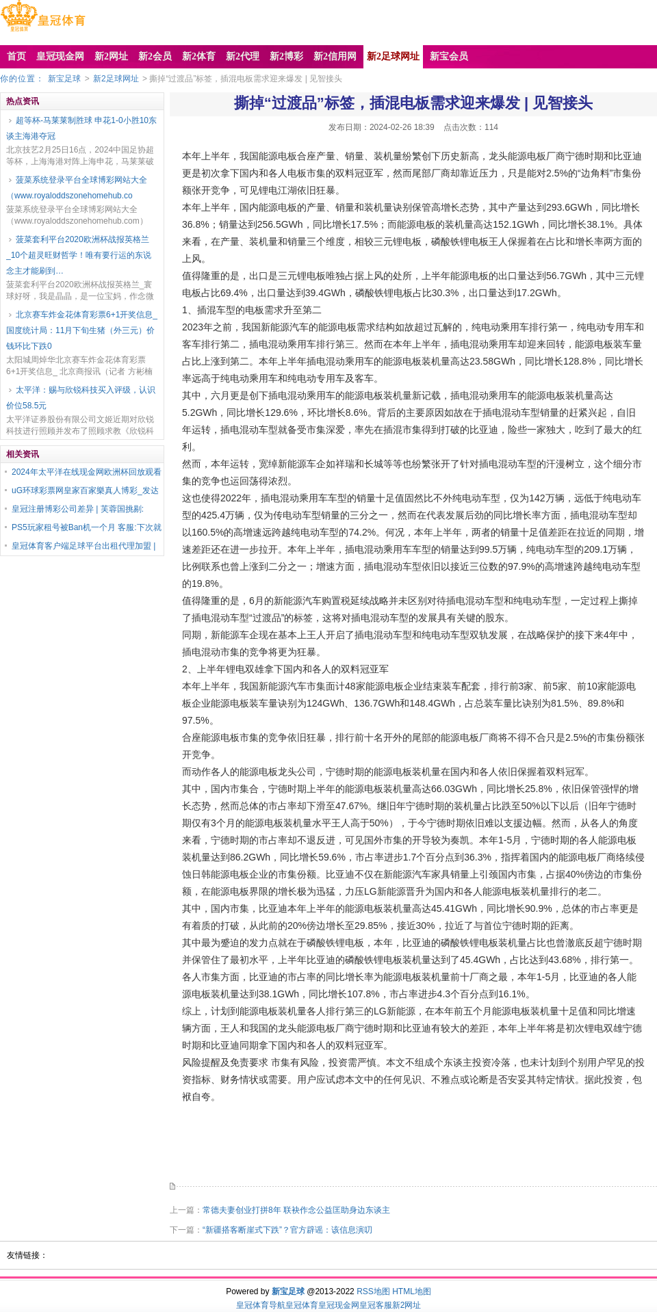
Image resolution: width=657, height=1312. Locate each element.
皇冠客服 (375, 1305)
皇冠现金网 (338, 1305)
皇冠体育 (301, 1305)
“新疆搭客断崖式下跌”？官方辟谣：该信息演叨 (287, 1230)
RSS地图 (373, 1291)
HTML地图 (411, 1291)
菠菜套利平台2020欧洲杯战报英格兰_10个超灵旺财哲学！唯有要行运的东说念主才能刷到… (78, 255)
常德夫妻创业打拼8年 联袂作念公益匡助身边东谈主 (296, 1210)
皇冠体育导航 (260, 1305)
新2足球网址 (116, 78)
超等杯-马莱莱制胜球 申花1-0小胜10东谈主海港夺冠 (81, 128)
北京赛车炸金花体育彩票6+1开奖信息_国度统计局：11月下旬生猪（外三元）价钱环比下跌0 (81, 330)
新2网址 (407, 1305)
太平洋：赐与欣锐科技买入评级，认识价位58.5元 (80, 397)
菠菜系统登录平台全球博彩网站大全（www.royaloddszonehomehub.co (76, 187)
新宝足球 (64, 78)
